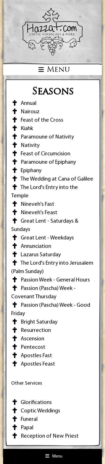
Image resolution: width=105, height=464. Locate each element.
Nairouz (25, 112)
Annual (23, 103)
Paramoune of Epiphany (43, 162)
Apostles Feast (33, 364)
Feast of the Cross (37, 120)
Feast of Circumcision (40, 154)
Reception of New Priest (45, 436)
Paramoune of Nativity (42, 137)
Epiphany (26, 171)
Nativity (25, 145)
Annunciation (31, 246)
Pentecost (28, 347)
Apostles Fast (31, 356)
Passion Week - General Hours (50, 280)
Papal (22, 428)
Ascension (27, 339)
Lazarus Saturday (36, 255)
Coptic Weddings (35, 411)
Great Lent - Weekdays (42, 238)
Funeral (24, 419)
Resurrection (31, 330)
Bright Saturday (34, 322)
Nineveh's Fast (32, 204)
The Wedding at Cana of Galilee (52, 179)
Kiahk (22, 128)
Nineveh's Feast (34, 213)
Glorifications (31, 402)
